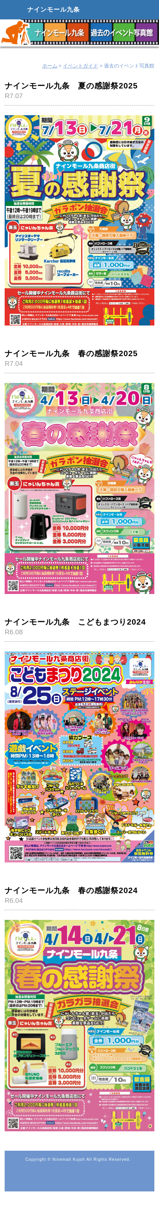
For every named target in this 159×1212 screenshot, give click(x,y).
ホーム (49, 66)
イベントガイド (80, 66)
